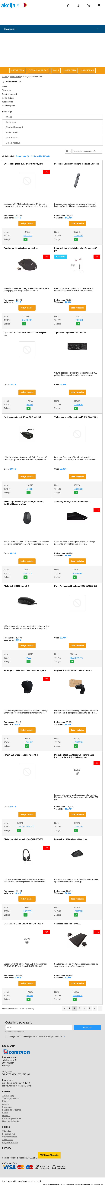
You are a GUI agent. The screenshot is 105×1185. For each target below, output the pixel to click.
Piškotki (5, 1101)
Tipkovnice (6, 90)
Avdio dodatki (8, 98)
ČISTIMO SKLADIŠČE (38, 70)
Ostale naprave (8, 106)
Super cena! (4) (22, 156)
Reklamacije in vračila (11, 1118)
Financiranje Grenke (10, 1121)
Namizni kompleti (9, 94)
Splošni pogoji (8, 1095)
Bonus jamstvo (8, 1134)
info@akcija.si (8, 1071)
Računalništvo (51, 29)
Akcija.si (5, 1104)
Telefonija (51, 65)
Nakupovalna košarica (11, 1110)
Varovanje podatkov (11, 1098)
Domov (5, 77)
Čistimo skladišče (9, 1137)
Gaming (51, 14)
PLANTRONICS (76, 658)
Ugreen (30, 404)
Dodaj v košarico (27, 223)
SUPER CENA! (70, 70)
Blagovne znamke (10, 1142)
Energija (51, 50)
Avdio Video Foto (51, 43)
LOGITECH (28, 236)
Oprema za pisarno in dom (51, 58)
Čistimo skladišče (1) (40, 156)
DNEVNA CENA (17, 70)
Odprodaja (51, 21)
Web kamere (7, 102)
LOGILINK (29, 742)
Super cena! (7, 1140)
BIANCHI (79, 320)
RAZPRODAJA (87, 70)
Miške (4, 86)
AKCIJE (56, 70)
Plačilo (5, 1113)
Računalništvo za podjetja (51, 36)
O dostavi (6, 1115)
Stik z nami (7, 1107)
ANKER (30, 489)
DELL (29, 658)
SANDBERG (27, 320)
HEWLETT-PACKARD (25, 827)
